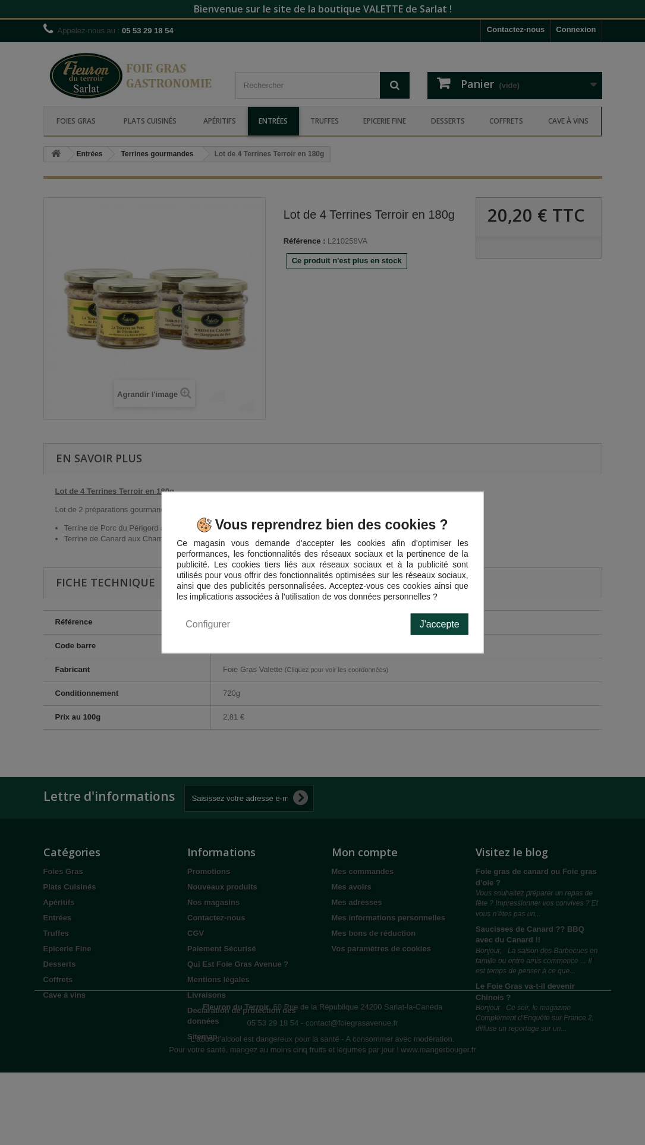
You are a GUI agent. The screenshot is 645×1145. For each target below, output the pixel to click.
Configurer (207, 624)
